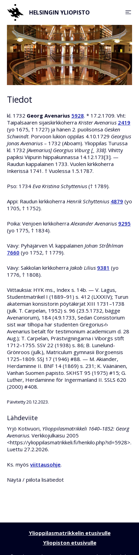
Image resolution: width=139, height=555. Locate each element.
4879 (117, 201)
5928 (77, 115)
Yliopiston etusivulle (69, 542)
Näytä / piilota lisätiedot (35, 479)
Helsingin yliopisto (48, 12)
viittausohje (45, 464)
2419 (124, 122)
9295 (124, 223)
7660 (13, 252)
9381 (103, 267)
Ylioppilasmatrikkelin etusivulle (70, 532)
